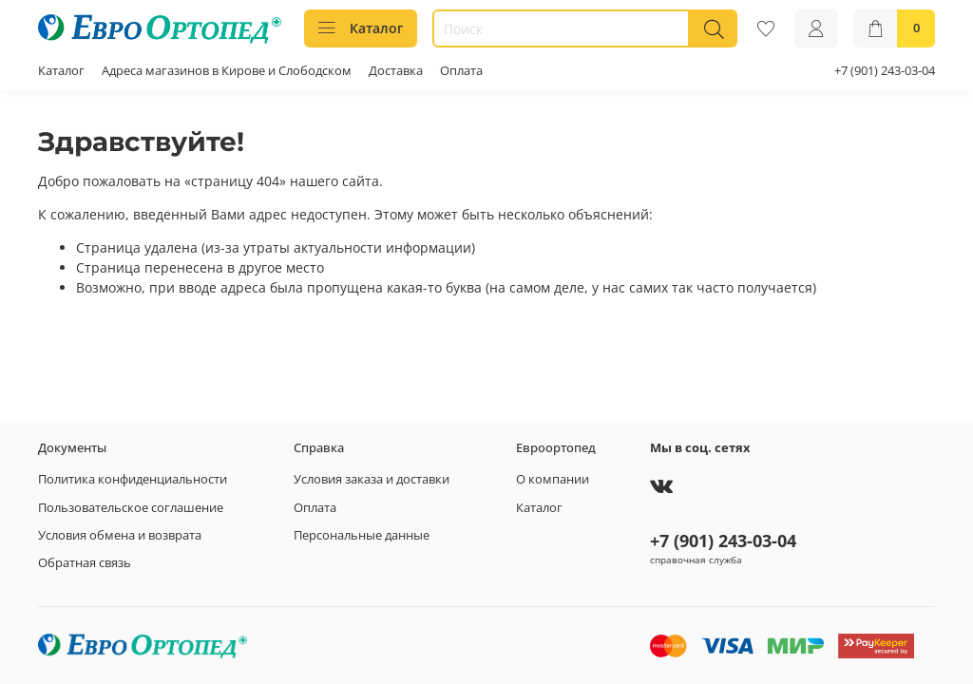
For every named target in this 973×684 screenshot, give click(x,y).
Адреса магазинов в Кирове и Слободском (227, 71)
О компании (552, 479)
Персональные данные (361, 535)
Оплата (461, 71)
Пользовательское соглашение (130, 508)
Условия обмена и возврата (119, 535)
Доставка (396, 71)
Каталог (360, 28)
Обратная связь (84, 563)
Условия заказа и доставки (371, 479)
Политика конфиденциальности (132, 479)
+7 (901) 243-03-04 (884, 71)
